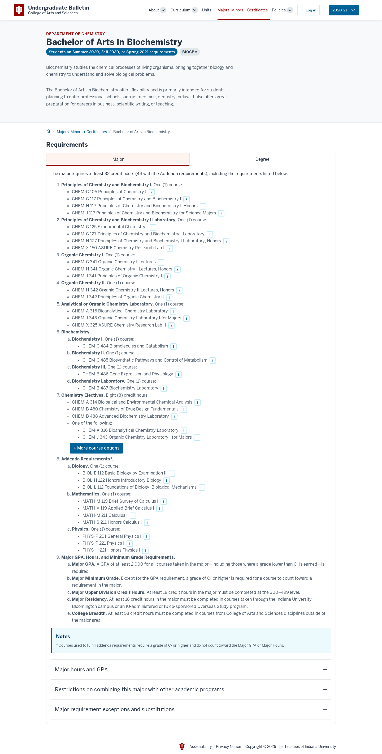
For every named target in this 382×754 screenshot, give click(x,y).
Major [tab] (118, 159)
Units (206, 10)
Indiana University (320, 746)
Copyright (253, 746)
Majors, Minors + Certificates (243, 10)
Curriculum (180, 10)
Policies (279, 10)
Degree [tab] (262, 159)
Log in (311, 10)
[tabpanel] (191, 445)
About (154, 10)
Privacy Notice (228, 746)
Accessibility (200, 746)
